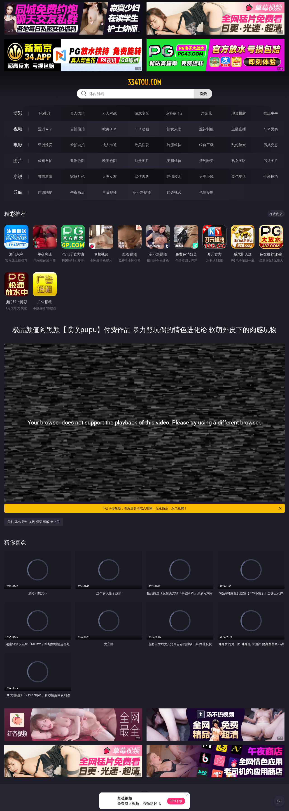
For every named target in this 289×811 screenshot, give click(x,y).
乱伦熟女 (238, 144)
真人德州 (77, 113)
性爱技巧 (270, 176)
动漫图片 (142, 160)
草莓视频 (109, 192)
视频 (17, 129)
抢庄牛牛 (270, 113)
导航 (17, 192)
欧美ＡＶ (109, 129)
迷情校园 (174, 176)
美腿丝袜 (174, 160)
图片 (17, 160)
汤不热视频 (142, 192)
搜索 (203, 93)
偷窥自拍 (45, 160)
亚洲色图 (77, 160)
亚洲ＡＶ (45, 129)
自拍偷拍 (77, 129)
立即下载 (176, 801)
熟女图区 (238, 160)
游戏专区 (142, 113)
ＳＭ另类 (270, 129)
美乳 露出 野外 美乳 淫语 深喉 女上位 (33, 522)
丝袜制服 (206, 129)
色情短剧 (206, 192)
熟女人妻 (174, 129)
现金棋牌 (238, 113)
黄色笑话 (238, 176)
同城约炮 (45, 192)
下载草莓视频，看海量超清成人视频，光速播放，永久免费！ (192, 508)
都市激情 (45, 176)
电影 (17, 145)
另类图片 (270, 160)
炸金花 (206, 113)
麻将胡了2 (174, 113)
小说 (17, 176)
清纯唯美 (206, 160)
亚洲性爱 (45, 144)
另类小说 (206, 176)
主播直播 (238, 129)
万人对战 (109, 113)
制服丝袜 (174, 144)
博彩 (17, 113)
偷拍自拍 (77, 144)
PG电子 (45, 113)
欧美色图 (109, 160)
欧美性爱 (142, 144)
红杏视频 (174, 192)
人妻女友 (109, 176)
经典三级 (206, 144)
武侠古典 (142, 176)
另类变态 (270, 144)
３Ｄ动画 (142, 129)
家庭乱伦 (77, 176)
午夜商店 (77, 192)
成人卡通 (109, 144)
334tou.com (144, 82)
